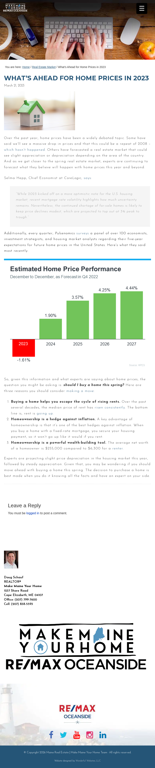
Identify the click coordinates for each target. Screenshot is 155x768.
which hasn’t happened (24, 150)
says (87, 178)
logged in (32, 513)
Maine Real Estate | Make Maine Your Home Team (17, 31)
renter (117, 448)
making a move (80, 391)
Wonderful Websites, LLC (88, 761)
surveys (82, 233)
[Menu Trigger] (141, 8)
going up (45, 413)
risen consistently (110, 407)
